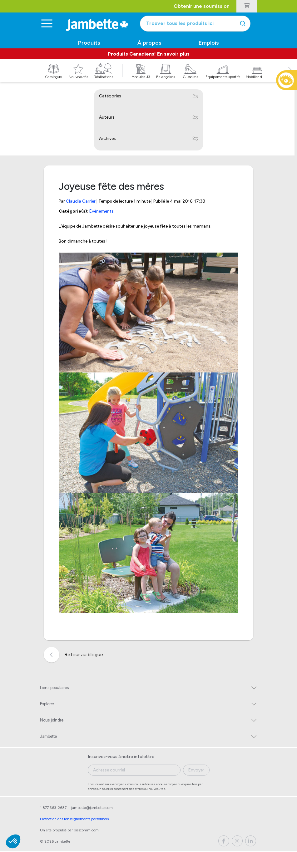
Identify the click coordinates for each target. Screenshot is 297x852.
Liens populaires (54, 688)
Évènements (101, 211)
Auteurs (107, 117)
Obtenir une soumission (202, 6)
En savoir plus (173, 54)
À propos (149, 43)
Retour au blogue (73, 655)
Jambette (48, 737)
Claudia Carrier (81, 201)
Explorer (47, 704)
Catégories (110, 96)
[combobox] (198, 24)
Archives (107, 138)
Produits (89, 43)
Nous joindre (51, 720)
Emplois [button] (209, 43)
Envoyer (196, 770)
